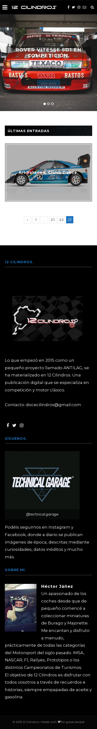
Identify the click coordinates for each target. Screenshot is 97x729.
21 (53, 220)
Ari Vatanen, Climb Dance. (48, 172)
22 (61, 220)
